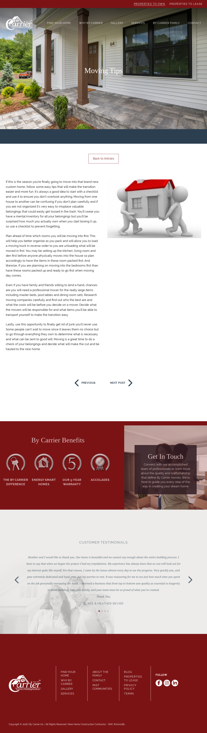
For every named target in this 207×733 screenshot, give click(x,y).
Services (138, 23)
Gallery (117, 23)
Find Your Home (59, 23)
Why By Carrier (91, 23)
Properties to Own (149, 3)
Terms (129, 693)
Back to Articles (103, 158)
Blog (128, 672)
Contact (194, 23)
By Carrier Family (166, 23)
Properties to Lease (186, 3)
